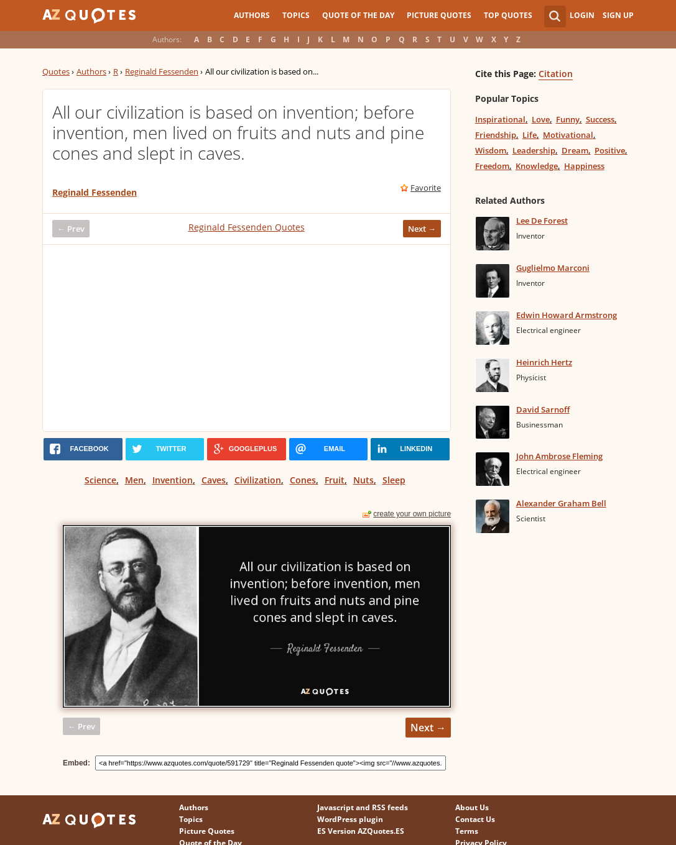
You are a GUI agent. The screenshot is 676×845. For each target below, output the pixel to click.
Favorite (425, 187)
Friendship (495, 134)
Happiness (584, 165)
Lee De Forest (542, 220)
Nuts (363, 480)
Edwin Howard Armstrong (566, 315)
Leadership (533, 150)
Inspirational (500, 119)
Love (541, 119)
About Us (472, 807)
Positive (610, 150)
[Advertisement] (246, 338)
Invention (172, 480)
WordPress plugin (350, 819)
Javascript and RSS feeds (362, 807)
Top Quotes (508, 15)
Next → (422, 228)
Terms (466, 831)
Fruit (335, 480)
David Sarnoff (543, 409)
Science (100, 480)
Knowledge (537, 165)
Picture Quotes (439, 15)
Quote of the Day (358, 15)
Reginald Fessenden (161, 71)
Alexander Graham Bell (561, 503)
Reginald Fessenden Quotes (246, 227)
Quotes (56, 71)
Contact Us (475, 819)
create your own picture (412, 513)
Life (529, 134)
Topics (296, 15)
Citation (556, 74)
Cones (303, 480)
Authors (252, 15)
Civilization (257, 480)
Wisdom (490, 150)
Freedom (492, 165)
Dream (575, 150)
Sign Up (618, 15)
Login (582, 15)
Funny (568, 119)
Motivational (568, 134)
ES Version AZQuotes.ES (360, 831)
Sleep (393, 480)
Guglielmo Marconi (553, 267)
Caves (213, 480)
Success (600, 119)
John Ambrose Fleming (559, 456)
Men (134, 480)
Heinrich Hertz (544, 362)
